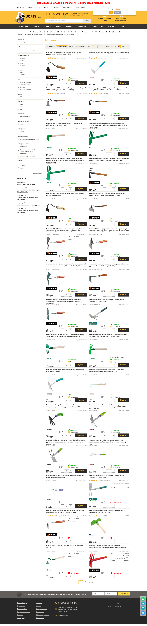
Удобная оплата (67, 7)
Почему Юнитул (22, 603)
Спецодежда (98, 26)
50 (119, 46)
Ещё (122, 26)
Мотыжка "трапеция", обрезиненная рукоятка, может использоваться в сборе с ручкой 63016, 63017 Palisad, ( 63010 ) (107, 442)
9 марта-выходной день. (26, 184)
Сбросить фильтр (36, 173)
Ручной (36, 26)
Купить (81, 83)
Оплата (38, 606)
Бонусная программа (23, 612)
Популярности (61, 46)
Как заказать (40, 612)
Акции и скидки (80, 7)
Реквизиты (20, 615)
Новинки (81, 46)
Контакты (47, 7)
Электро (47, 26)
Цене (69, 46)
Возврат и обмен (41, 609)
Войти (105, 20)
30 (115, 46)
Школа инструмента (42, 615)
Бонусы (30, 7)
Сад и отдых (82, 26)
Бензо (58, 26)
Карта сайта (40, 618)
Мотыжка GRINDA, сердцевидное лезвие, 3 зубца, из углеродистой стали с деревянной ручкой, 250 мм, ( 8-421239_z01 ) (64, 301)
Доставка (56, 7)
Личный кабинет (104, 18)
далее (92, 582)
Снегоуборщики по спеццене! (28, 205)
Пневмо (69, 26)
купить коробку (114, 357)
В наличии (75, 46)
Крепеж (111, 26)
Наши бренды (21, 618)
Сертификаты (21, 606)
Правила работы (22, 609)
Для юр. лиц (20, 7)
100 (123, 46)
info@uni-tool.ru (78, 15)
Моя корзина (121, 18)
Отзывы (38, 7)
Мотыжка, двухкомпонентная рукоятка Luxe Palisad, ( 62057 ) (109, 52)
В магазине (23, 26)
